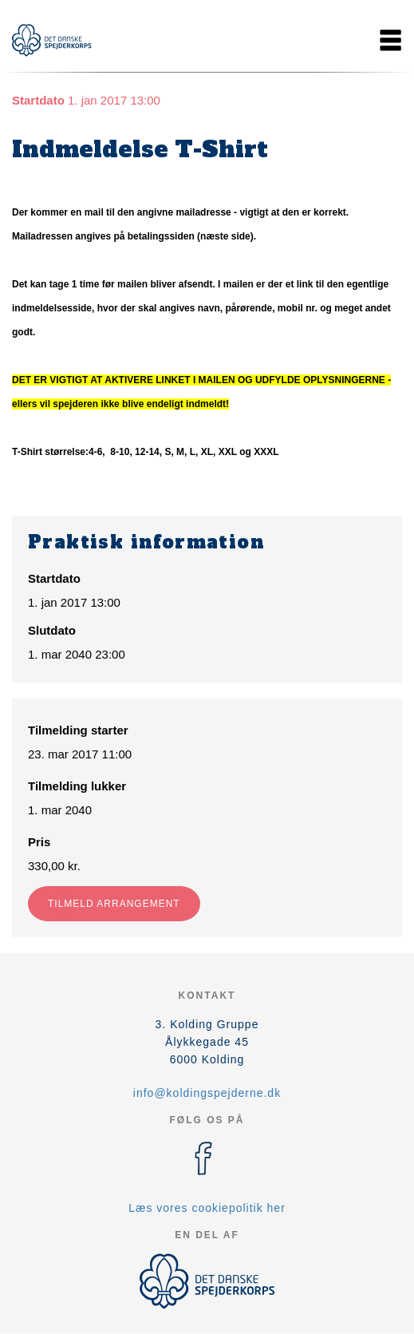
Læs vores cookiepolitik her (207, 1207)
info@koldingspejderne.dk (207, 1093)
